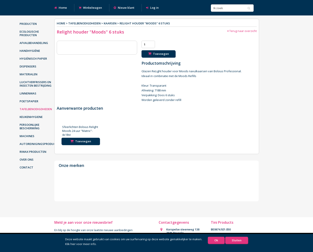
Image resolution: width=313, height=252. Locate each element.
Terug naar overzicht (242, 31)
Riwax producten (33, 152)
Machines (27, 136)
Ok (216, 240)
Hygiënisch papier (33, 58)
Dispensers (28, 66)
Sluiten (236, 240)
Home (60, 8)
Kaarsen (110, 23)
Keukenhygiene (31, 117)
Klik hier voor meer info (80, 244)
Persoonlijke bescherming (30, 126)
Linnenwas (28, 93)
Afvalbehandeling (34, 43)
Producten (28, 24)
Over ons (26, 159)
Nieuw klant (124, 8)
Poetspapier (29, 101)
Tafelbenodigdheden (36, 109)
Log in (152, 8)
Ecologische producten (29, 33)
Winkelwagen (90, 8)
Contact (26, 167)
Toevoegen (158, 54)
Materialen (28, 74)
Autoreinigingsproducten (38, 144)
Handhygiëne (30, 51)
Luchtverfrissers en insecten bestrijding (36, 83)
